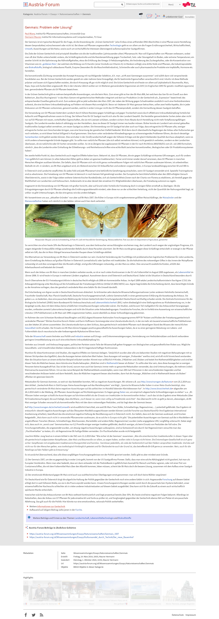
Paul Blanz (30, 33)
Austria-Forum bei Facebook (25, 615)
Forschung (167, 479)
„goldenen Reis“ (49, 63)
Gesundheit (30, 327)
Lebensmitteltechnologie (102, 517)
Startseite (26, 4)
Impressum (191, 614)
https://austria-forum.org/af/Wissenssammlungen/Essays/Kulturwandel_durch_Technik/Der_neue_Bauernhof (81, 537)
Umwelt (28, 48)
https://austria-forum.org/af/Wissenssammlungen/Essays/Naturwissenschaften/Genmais (113, 563)
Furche (78, 509)
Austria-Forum (44, 4)
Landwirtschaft (82, 517)
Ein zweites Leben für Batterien (43, 603)
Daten (122, 392)
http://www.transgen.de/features (156, 381)
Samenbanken (31, 136)
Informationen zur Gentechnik (51, 506)
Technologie (115, 45)
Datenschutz (178, 614)
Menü (171, 4)
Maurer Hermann (107, 556)
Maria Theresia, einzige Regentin (180, 603)
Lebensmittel (184, 272)
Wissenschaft (39, 336)
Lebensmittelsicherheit (106, 302)
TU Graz (189, 4)
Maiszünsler (168, 197)
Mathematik (112, 363)
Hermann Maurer (33, 36)
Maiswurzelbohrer (33, 201)
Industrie (79, 336)
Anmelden (190, 16)
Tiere (27, 158)
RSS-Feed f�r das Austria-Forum (41, 615)
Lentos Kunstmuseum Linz (149, 603)
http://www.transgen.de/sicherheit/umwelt (48, 407)
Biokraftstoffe (35, 67)
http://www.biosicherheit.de (158, 388)
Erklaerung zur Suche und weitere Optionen (143, 4)
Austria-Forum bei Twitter (33, 615)
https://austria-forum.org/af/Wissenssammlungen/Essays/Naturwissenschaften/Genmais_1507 (74, 533)
